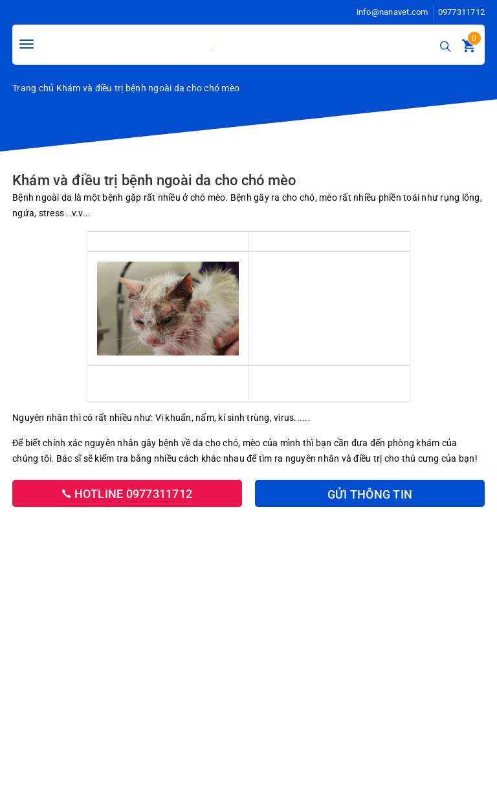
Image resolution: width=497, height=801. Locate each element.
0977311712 (461, 12)
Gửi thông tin (369, 494)
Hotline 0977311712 (127, 494)
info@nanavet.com (392, 12)
